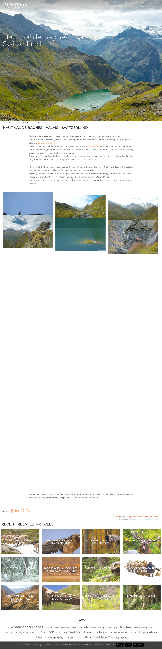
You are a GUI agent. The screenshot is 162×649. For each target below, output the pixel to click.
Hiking (128, 516)
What (115, 3)
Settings (119, 645)
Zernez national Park (47, 142)
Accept (128, 645)
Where (125, 3)
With (134, 3)
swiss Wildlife (92, 146)
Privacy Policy (138, 645)
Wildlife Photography (150, 516)
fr (156, 3)
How (143, 3)
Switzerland (136, 516)
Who (107, 3)
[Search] (150, 3)
